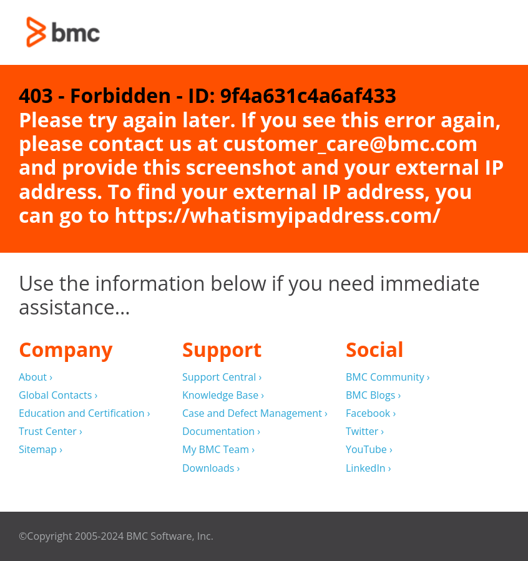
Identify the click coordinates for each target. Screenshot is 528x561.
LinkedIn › (368, 468)
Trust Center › (50, 431)
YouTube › (369, 450)
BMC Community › (388, 377)
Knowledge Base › (223, 395)
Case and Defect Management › (255, 413)
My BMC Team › (218, 450)
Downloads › (211, 468)
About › (35, 377)
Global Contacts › (58, 395)
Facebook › (371, 413)
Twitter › (365, 431)
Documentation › (221, 431)
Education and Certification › (84, 413)
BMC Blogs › (373, 395)
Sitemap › (40, 450)
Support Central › (222, 377)
